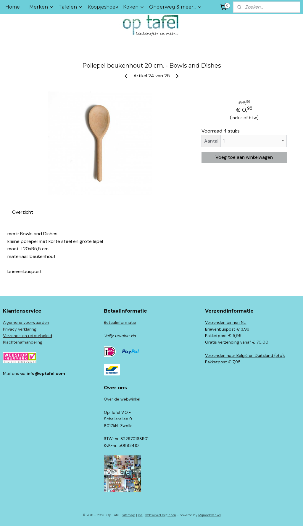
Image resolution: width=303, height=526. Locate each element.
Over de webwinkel (122, 399)
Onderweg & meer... (175, 7)
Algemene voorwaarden (26, 322)
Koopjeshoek (103, 7)
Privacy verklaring (19, 329)
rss (140, 515)
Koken (133, 7)
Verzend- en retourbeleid (27, 335)
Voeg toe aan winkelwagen (244, 157)
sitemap (128, 515)
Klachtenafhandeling (22, 342)
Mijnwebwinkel (209, 515)
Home (12, 7)
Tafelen (71, 7)
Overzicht (22, 212)
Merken (41, 7)
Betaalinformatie (120, 322)
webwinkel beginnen (160, 515)
